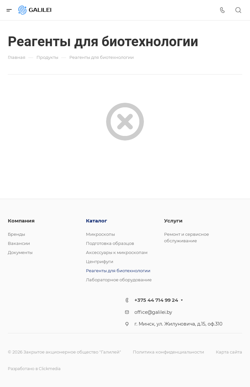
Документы (20, 252)
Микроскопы (100, 234)
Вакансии (19, 243)
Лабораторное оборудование (119, 279)
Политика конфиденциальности (168, 351)
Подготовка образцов (110, 243)
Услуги (173, 221)
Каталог (96, 221)
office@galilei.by (153, 312)
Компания (21, 221)
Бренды (16, 234)
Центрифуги (99, 261)
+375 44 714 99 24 (156, 300)
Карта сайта (229, 351)
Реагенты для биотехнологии (118, 270)
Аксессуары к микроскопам (116, 252)
